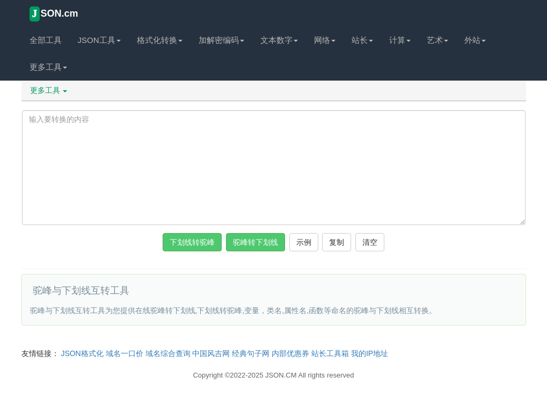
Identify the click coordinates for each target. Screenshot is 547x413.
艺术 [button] (437, 40)
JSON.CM (281, 375)
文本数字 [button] (279, 40)
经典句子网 (250, 353)
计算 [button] (400, 40)
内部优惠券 (290, 353)
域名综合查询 (168, 353)
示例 (303, 242)
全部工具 (46, 40)
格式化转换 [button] (160, 40)
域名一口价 (124, 353)
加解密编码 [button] (221, 40)
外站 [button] (475, 40)
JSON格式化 (82, 353)
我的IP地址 (369, 353)
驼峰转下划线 (255, 242)
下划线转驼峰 (192, 242)
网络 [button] (325, 40)
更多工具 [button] (48, 66)
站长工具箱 (330, 353)
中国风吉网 (211, 353)
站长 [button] (362, 40)
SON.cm (54, 13)
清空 (369, 242)
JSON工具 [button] (99, 40)
